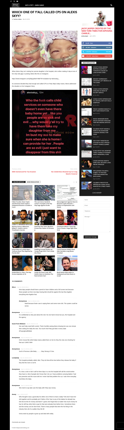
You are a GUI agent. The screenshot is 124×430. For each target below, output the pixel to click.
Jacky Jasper (85, 36)
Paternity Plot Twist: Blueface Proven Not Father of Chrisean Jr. (44, 228)
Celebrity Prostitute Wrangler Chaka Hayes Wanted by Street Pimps (101, 184)
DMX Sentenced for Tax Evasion (24, 172)
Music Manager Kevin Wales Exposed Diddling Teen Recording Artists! (102, 120)
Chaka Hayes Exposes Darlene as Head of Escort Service (100, 91)
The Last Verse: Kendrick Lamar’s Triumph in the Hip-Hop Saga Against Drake (43, 203)
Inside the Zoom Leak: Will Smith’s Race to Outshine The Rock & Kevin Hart (43, 274)
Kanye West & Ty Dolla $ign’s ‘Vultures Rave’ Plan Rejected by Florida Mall (22, 251)
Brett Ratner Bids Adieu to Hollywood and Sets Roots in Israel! (66, 274)
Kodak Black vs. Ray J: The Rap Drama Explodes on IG (21, 273)
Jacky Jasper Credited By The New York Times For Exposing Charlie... (97, 31)
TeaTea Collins (17, 19)
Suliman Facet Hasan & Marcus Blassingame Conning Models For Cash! (101, 131)
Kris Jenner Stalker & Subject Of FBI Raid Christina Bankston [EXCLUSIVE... (100, 173)
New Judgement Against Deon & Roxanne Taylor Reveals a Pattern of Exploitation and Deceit (67, 204)
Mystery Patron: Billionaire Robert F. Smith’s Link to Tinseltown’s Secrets (20, 228)
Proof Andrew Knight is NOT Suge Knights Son (102, 110)
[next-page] (76, 182)
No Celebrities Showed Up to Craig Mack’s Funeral (64, 173)
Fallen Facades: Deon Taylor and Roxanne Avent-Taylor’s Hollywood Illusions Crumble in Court (22, 204)
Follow (108, 47)
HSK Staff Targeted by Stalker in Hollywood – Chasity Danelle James (101, 142)
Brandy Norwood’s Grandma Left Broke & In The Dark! (102, 80)
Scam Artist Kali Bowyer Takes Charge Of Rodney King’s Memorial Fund (102, 152)
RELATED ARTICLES (19, 182)
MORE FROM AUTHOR (33, 182)
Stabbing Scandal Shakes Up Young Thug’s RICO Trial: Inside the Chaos (44, 251)
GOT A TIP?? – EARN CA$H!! (34, 5)
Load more (96, 193)
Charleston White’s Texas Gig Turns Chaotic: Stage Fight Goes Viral (67, 228)
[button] (111, 5)
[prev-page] (74, 182)
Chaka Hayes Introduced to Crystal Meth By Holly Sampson (102, 101)
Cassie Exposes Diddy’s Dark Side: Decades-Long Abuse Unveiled (66, 251)
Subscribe (108, 56)
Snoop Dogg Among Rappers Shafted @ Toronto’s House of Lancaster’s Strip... (100, 69)
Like (109, 43)
